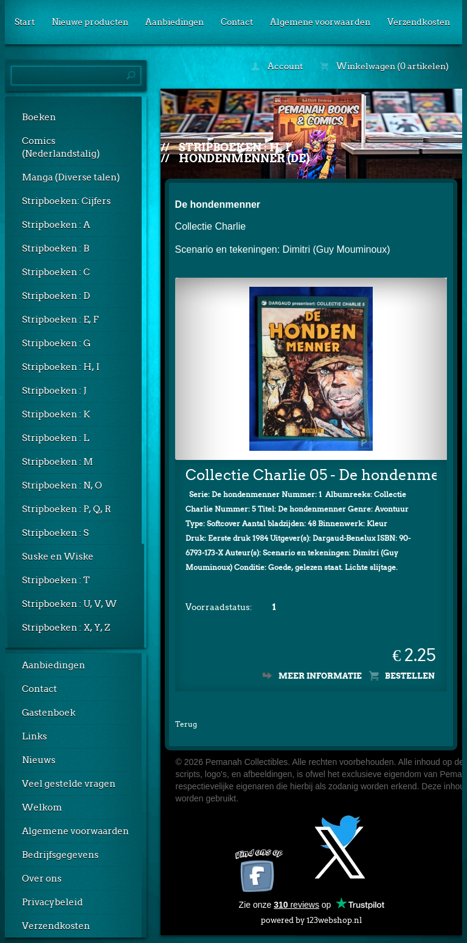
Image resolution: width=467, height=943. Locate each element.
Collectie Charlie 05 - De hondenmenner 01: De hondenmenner (311, 475)
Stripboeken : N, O (62, 485)
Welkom (42, 807)
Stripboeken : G (56, 343)
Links (34, 736)
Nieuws (38, 760)
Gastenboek (48, 712)
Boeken (39, 117)
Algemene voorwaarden (320, 22)
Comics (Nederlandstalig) (61, 147)
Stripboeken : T (56, 580)
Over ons (41, 878)
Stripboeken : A (56, 224)
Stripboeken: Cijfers (66, 201)
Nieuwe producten (90, 22)
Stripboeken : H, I (61, 367)
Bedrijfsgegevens (60, 854)
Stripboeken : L (55, 438)
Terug (186, 724)
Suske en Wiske (58, 556)
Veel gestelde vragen (69, 783)
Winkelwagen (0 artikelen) (384, 66)
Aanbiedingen (174, 22)
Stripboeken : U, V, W (69, 603)
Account (277, 66)
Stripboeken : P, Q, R (66, 509)
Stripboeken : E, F (60, 319)
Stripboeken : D (56, 295)
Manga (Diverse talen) (71, 177)
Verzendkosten (418, 22)
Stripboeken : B (55, 248)
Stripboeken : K (56, 414)
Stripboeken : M (57, 461)
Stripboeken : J (54, 390)
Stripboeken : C (56, 272)
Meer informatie (320, 676)
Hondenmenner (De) (244, 158)
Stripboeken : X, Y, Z (66, 627)
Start (25, 22)
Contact (237, 22)
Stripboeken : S (55, 532)
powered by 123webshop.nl (311, 917)
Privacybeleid (52, 902)
